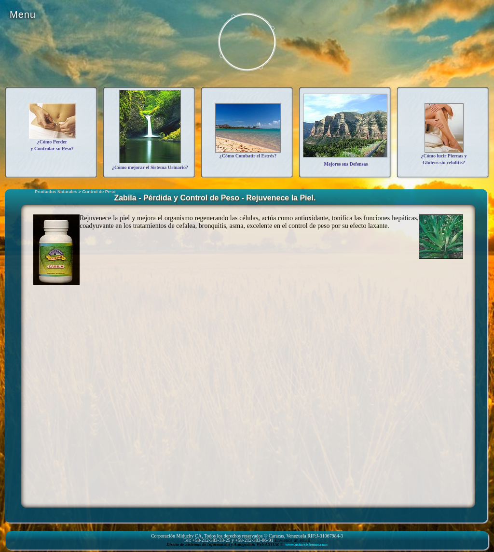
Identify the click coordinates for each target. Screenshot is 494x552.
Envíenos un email (292, 540)
